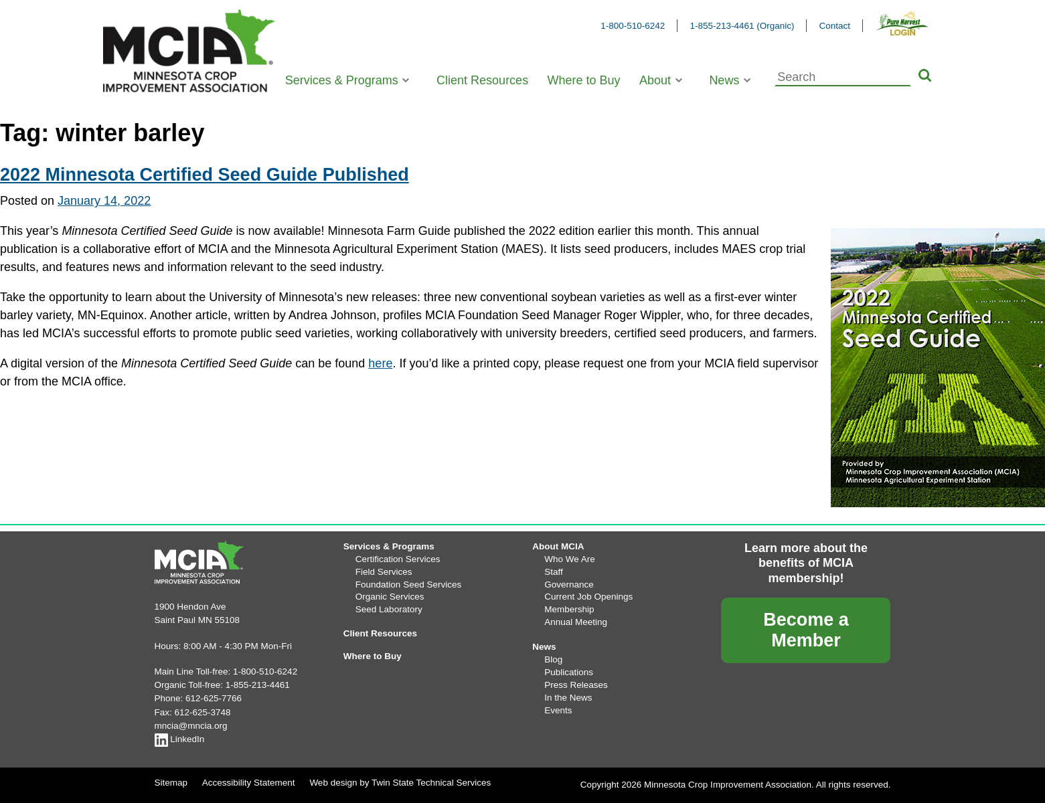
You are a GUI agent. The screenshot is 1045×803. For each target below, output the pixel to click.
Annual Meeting (575, 622)
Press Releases (576, 685)
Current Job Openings (588, 597)
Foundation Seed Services (408, 584)
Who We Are (569, 559)
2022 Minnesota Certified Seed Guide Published (204, 175)
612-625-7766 (213, 698)
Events (558, 710)
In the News (568, 698)
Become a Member (806, 630)
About (655, 80)
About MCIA (558, 546)
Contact (834, 26)
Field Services (383, 572)
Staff (553, 572)
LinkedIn (180, 739)
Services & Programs (341, 80)
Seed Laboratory (388, 609)
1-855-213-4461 (258, 685)
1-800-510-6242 (632, 26)
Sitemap (171, 783)
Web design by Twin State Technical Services (400, 783)
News (724, 80)
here (380, 363)
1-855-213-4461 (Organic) (742, 26)
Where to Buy (584, 80)
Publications (568, 672)
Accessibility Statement (248, 783)
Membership (569, 609)
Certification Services (397, 559)
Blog (553, 659)
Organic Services (389, 597)
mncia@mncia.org (191, 726)
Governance (569, 584)
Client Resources (482, 80)
